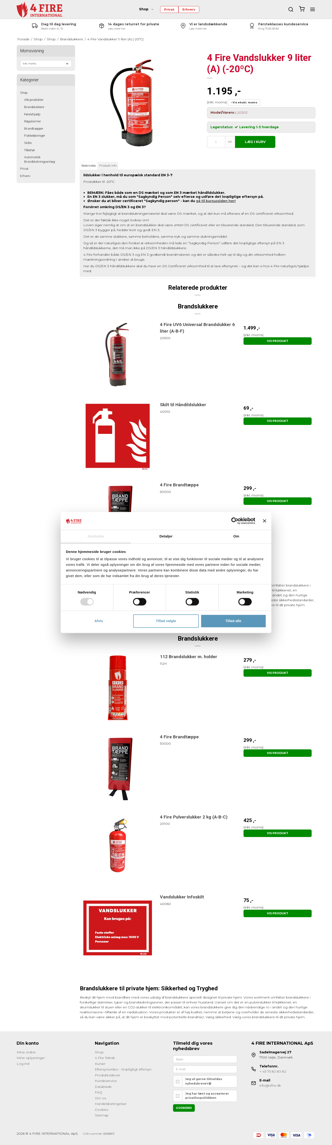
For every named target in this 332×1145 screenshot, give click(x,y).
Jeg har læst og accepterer (207, 1096)
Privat (169, 9)
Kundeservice (106, 1081)
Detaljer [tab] (166, 536)
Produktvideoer (107, 1075)
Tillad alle (233, 621)
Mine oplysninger (31, 1058)
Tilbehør (29, 150)
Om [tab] (236, 536)
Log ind (23, 1064)
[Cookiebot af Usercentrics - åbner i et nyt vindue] (234, 520)
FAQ (98, 1092)
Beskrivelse (88, 165)
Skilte (28, 143)
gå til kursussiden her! (216, 201)
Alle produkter (34, 99)
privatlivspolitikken (200, 1098)
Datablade (103, 1087)
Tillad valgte (166, 621)
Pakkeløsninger (34, 135)
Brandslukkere (34, 107)
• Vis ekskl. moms (244, 102)
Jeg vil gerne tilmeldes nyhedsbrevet (203, 1081)
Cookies (101, 1109)
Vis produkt (277, 341)
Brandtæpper (33, 128)
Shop (146, 9)
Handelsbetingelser (111, 1104)
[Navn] (205, 1059)
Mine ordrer (26, 1052)
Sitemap (102, 1115)
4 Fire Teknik (105, 1058)
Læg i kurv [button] (255, 142)
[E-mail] (205, 1069)
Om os (100, 1098)
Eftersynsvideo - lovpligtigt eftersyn (123, 1069)
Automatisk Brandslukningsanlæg (39, 159)
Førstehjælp (32, 114)
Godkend (184, 1108)
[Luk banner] (264, 520)
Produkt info (108, 165)
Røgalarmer (32, 121)
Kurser (100, 1064)
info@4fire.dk (270, 1085)
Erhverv (188, 9)
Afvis (98, 621)
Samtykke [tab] (96, 536)
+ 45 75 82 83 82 (272, 1071)
